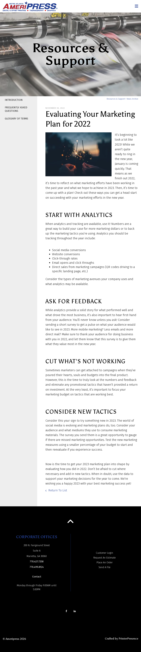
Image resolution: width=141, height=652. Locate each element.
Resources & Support (116, 99)
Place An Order (105, 562)
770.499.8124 (37, 567)
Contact (36, 576)
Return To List (57, 490)
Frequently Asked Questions (16, 109)
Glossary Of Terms (16, 118)
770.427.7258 (37, 561)
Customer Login (104, 552)
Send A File (104, 567)
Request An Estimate (104, 557)
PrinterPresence (128, 638)
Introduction (14, 99)
